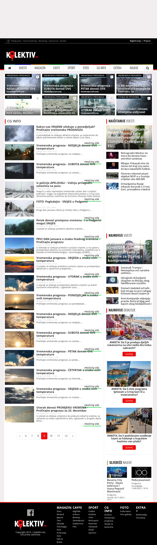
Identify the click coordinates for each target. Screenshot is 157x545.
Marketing (43, 41)
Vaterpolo (93, 526)
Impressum (53, 41)
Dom (59, 529)
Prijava (147, 40)
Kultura (76, 514)
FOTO (86, 68)
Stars (59, 511)
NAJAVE (134, 68)
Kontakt (63, 41)
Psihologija (62, 526)
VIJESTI (23, 68)
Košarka (92, 514)
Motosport (93, 520)
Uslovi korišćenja (30, 41)
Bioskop (76, 517)
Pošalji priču (16, 41)
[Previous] (20, 435)
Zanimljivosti (78, 520)
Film (75, 526)
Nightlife (76, 511)
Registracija (135, 40)
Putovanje (61, 532)
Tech (59, 520)
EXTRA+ (118, 68)
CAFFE (56, 68)
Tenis (90, 517)
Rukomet (92, 523)
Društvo (108, 514)
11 (59, 436)
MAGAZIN (40, 68)
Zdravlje (60, 523)
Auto (59, 535)
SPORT (71, 68)
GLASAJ (129, 354)
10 (52, 436)
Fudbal (91, 511)
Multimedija (141, 514)
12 (67, 436)
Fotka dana (125, 511)
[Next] (73, 435)
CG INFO (101, 68)
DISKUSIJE (122, 310)
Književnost (78, 523)
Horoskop (140, 517)
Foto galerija (125, 514)
